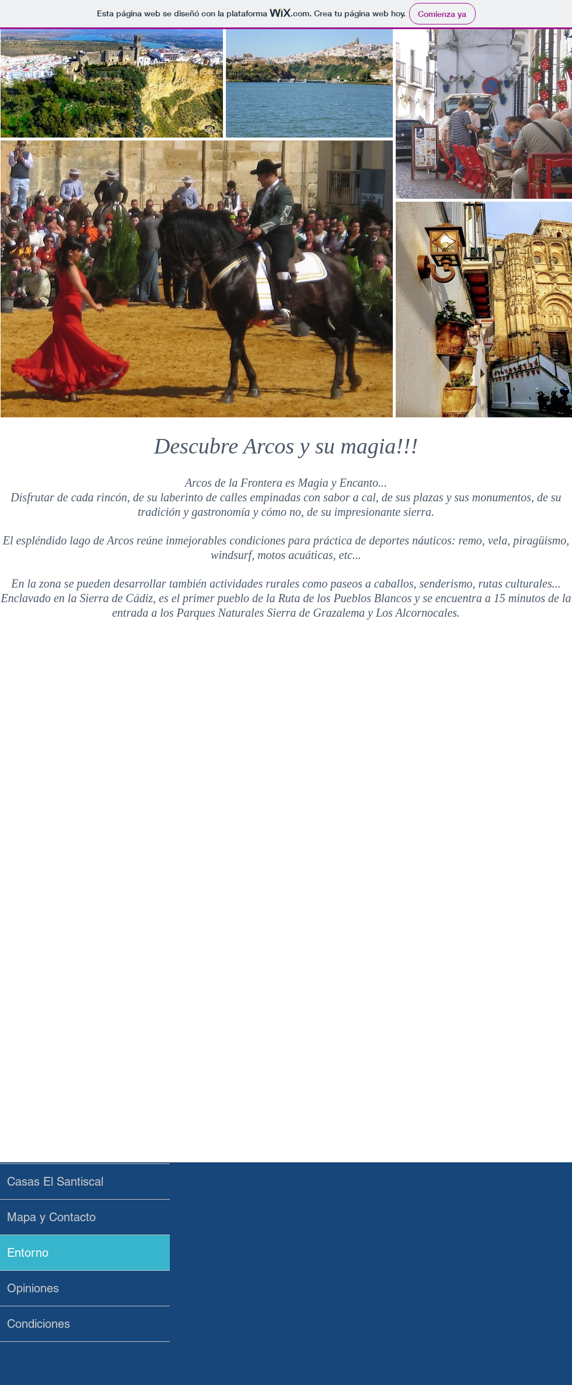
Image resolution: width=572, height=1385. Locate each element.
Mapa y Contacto (51, 1217)
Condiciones (38, 1324)
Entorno (27, 1253)
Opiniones (33, 1288)
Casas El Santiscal (55, 1182)
